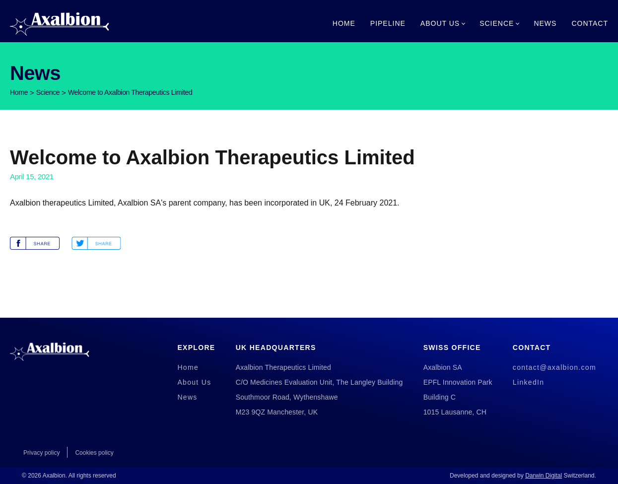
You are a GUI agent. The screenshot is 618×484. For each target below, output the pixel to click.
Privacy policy (41, 452)
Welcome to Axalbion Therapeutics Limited (130, 92)
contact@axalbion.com (554, 367)
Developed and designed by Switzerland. (523, 475)
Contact (589, 23)
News (545, 23)
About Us (440, 23)
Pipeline (388, 23)
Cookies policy (94, 452)
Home (344, 23)
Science (497, 23)
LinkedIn (528, 382)
